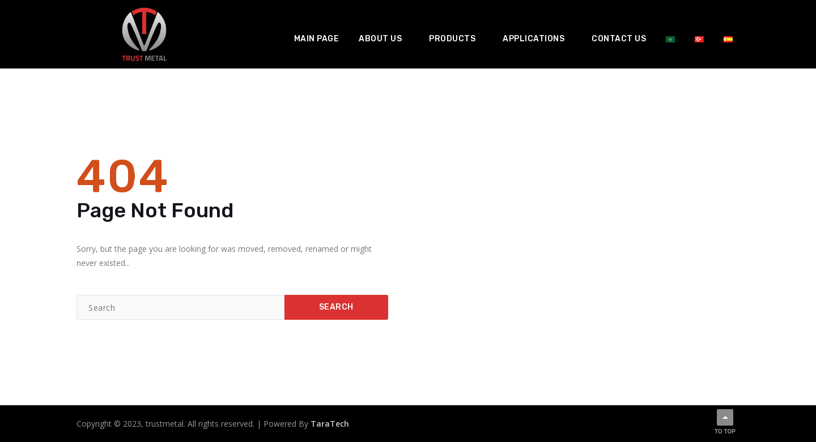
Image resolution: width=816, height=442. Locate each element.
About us (380, 39)
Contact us (619, 39)
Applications (533, 39)
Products (452, 39)
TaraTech (330, 423)
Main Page (316, 39)
